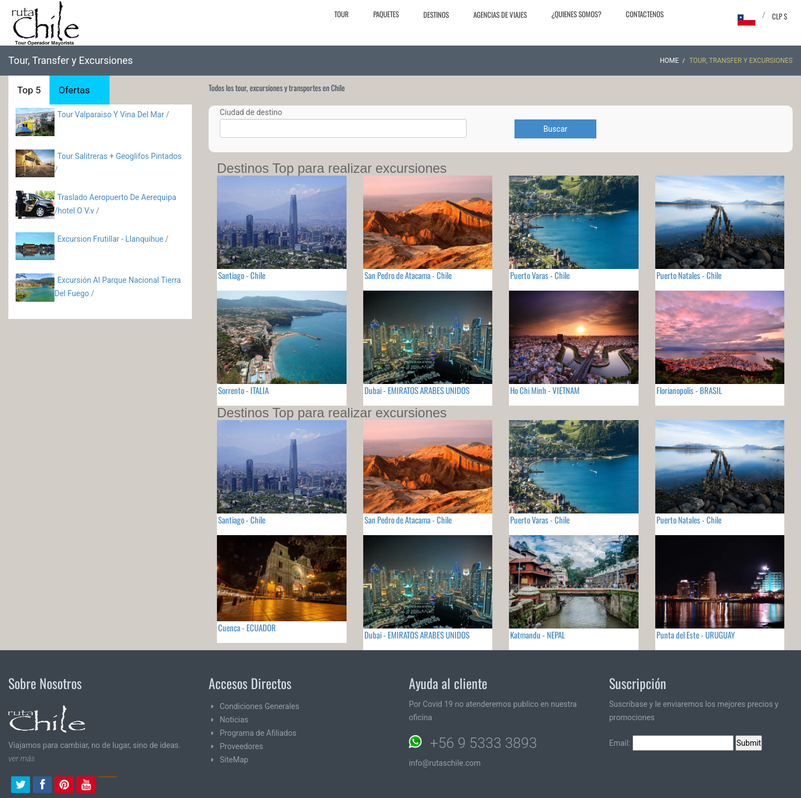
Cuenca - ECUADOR (247, 627)
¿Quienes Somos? (576, 13)
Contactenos (645, 13)
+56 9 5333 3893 (483, 743)
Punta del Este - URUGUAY (695, 635)
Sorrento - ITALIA (243, 390)
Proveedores (241, 746)
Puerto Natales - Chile (688, 275)
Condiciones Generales (259, 706)
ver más (21, 758)
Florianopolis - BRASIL (689, 390)
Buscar (555, 128)
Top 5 (29, 90)
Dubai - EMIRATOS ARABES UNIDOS (416, 390)
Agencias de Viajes (500, 14)
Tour (341, 13)
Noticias (234, 719)
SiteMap (234, 759)
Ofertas (74, 90)
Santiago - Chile (241, 275)
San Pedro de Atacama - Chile (408, 275)
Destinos (436, 14)
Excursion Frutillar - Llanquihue (110, 239)
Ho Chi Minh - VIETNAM (545, 390)
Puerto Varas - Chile (540, 275)
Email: (671, 743)
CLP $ (779, 16)
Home (669, 60)
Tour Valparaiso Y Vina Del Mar (110, 114)
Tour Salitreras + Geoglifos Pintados (119, 156)
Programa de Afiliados (258, 733)
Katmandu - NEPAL (537, 635)
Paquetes (386, 13)
